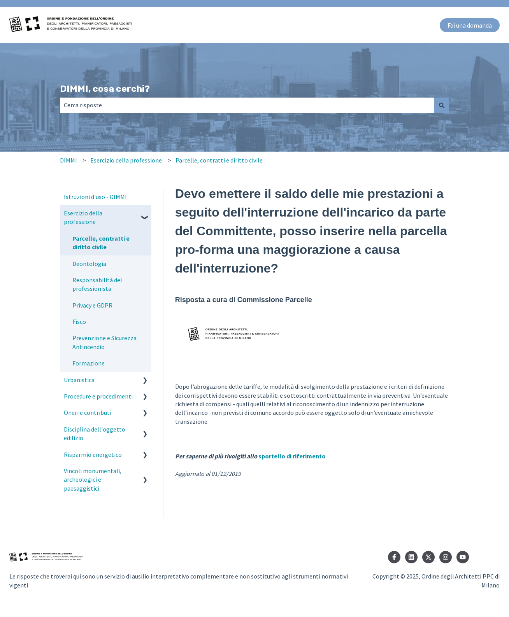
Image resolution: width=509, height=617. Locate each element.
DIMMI (68, 160)
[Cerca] (441, 105)
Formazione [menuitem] (88, 363)
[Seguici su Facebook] (394, 557)
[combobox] (247, 105)
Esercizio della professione (126, 160)
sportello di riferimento (292, 456)
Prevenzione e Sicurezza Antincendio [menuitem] (104, 342)
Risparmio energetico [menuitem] (93, 454)
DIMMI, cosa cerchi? (105, 88)
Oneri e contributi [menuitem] (87, 412)
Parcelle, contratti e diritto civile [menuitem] (101, 242)
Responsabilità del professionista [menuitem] (97, 284)
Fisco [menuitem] (79, 321)
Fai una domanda (470, 25)
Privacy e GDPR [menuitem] (92, 305)
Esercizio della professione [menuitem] (83, 217)
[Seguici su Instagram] (445, 557)
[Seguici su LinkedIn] (411, 557)
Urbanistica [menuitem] (79, 380)
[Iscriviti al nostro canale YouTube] (462, 557)
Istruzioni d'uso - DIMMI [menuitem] (95, 197)
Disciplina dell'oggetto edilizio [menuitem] (94, 433)
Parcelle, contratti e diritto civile (219, 160)
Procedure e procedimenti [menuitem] (98, 396)
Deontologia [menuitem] (89, 263)
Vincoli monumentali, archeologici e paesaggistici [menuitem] (92, 479)
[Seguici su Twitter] (428, 557)
